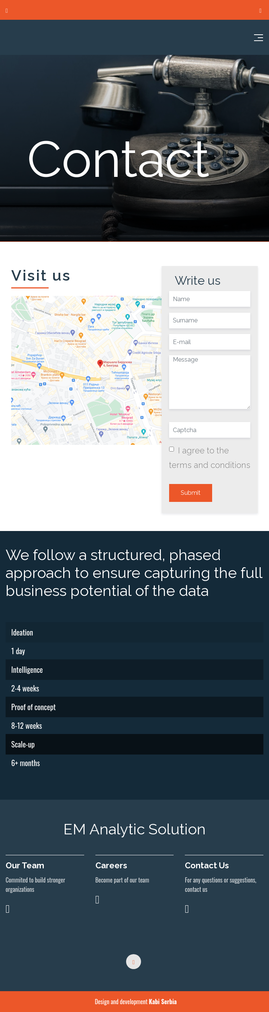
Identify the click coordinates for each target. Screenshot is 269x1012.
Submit (191, 492)
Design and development (135, 1001)
